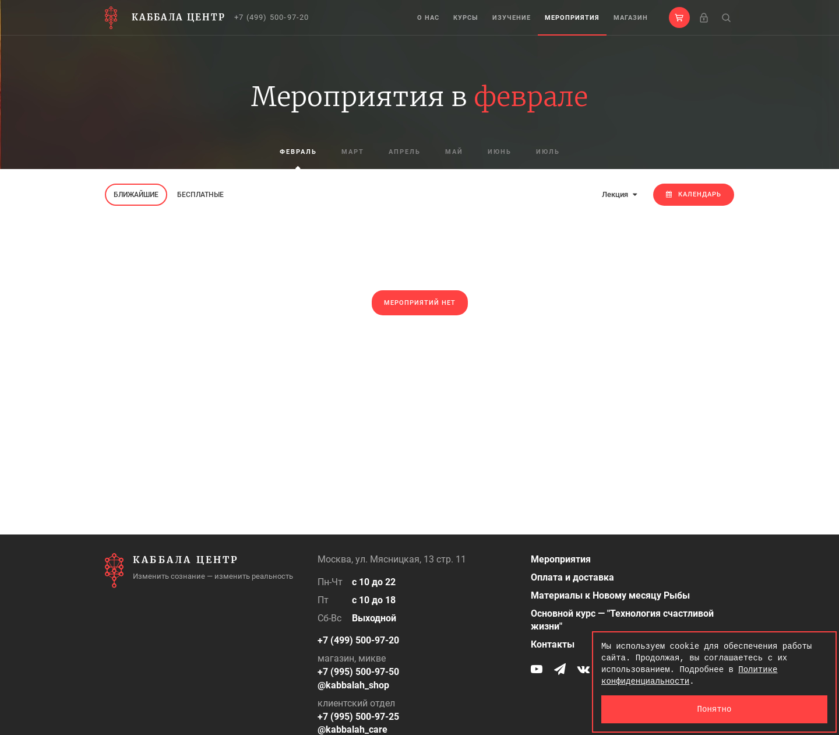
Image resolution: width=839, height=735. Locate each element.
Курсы (465, 18)
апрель (405, 152)
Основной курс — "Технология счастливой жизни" (622, 620)
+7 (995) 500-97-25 (358, 716)
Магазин (631, 18)
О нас (428, 18)
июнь (500, 152)
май (454, 152)
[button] (679, 17)
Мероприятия (572, 18)
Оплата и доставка (572, 577)
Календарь (693, 194)
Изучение (511, 18)
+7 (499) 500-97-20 (271, 17)
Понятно (714, 709)
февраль (298, 152)
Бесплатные (200, 195)
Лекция (619, 194)
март (352, 152)
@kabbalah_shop (353, 685)
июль (548, 152)
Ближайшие (136, 195)
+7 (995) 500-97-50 (358, 671)
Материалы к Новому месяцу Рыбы (610, 595)
